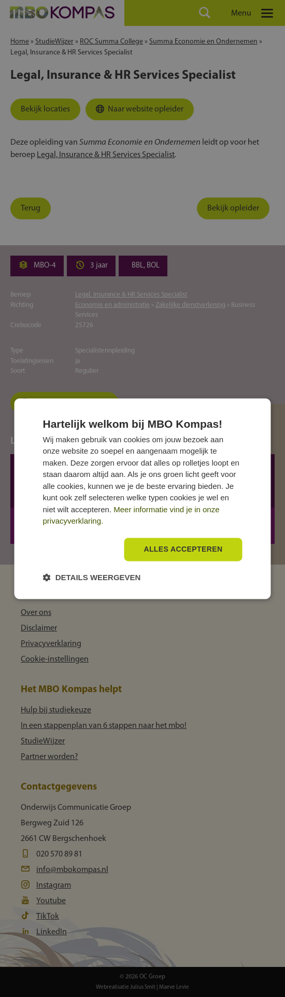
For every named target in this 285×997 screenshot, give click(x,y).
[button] (92, 577)
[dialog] (143, 498)
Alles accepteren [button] (183, 549)
